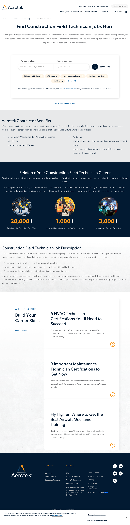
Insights (105, 12)
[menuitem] (83, 6)
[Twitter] (121, 473)
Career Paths (76, 12)
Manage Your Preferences (93, 488)
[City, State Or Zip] (72, 67)
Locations (82, 6)
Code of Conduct (73, 477)
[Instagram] (115, 481)
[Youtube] (115, 473)
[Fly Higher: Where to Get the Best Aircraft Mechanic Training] (83, 421)
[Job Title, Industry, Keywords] (36, 67)
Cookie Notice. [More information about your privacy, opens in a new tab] (57, 515)
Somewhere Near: (64, 61)
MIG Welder (51, 76)
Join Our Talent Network (67, 89)
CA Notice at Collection (75, 487)
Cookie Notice (93, 473)
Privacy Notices (72, 484)
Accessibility (93, 483)
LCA (67, 473)
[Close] (126, 517)
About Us (116, 12)
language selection (125, 12)
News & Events (50, 477)
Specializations (91, 12)
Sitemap (91, 480)
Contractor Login (103, 6)
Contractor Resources (53, 480)
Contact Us (91, 6)
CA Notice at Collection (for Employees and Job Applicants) (75, 493)
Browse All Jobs (73, 81)
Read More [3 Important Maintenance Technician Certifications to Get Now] (104, 395)
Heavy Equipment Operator (72, 76)
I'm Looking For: (28, 61)
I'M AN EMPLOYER (120, 6)
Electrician (57, 81)
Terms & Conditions (73, 480)
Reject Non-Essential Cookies (97, 520)
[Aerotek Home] (21, 471)
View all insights (21, 331)
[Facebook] (115, 466)
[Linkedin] (121, 466)
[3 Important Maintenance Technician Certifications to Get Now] (83, 370)
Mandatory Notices (95, 476)
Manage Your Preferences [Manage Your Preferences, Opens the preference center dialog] (96, 515)
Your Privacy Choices (96, 492)
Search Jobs (64, 12)
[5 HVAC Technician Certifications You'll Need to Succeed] (83, 320)
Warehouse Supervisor (96, 76)
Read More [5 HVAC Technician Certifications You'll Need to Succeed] (104, 344)
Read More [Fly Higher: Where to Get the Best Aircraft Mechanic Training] (104, 445)
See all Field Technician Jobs (65, 103)
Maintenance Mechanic (32, 76)
